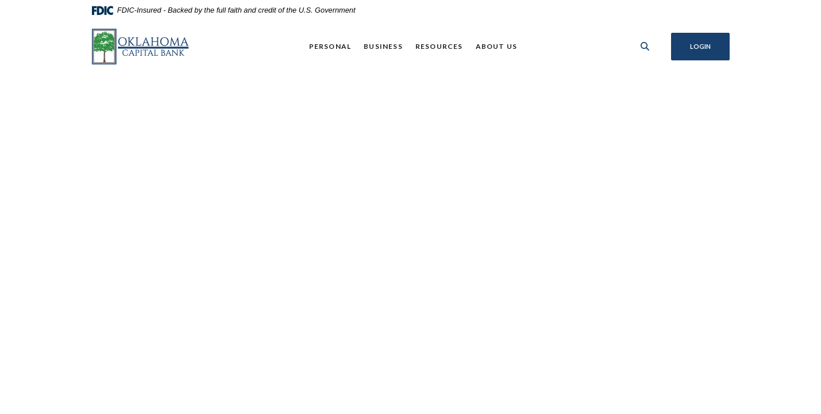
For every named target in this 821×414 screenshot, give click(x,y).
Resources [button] (439, 46)
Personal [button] (330, 46)
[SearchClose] (645, 46)
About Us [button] (497, 46)
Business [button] (383, 46)
